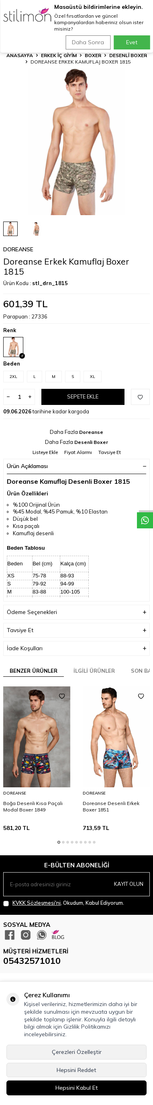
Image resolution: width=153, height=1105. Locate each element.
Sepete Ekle (82, 396)
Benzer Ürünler (33, 671)
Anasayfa (19, 55)
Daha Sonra (88, 42)
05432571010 (32, 960)
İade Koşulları (76, 648)
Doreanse (18, 249)
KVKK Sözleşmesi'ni (36, 903)
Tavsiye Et (109, 452)
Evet (131, 42)
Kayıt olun (128, 884)
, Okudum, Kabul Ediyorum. (63, 903)
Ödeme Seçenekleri (76, 612)
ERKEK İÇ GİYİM (59, 55)
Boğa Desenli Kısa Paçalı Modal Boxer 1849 (33, 806)
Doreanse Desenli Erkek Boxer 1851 (111, 806)
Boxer (93, 55)
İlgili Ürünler (94, 671)
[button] (58, 842)
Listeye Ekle (45, 452)
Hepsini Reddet (76, 1070)
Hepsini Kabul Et (76, 1087)
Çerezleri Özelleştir (77, 1052)
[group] (76, 141)
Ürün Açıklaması (76, 466)
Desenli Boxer (128, 55)
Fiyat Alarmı (78, 452)
